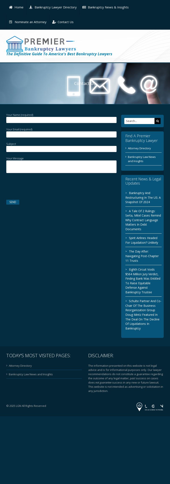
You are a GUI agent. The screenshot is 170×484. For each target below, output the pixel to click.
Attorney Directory (138, 148)
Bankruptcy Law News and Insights (31, 374)
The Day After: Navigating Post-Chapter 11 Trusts (140, 255)
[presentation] (38, 185)
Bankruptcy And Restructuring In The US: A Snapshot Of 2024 (142, 197)
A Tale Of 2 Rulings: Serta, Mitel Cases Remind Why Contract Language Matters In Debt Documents (142, 220)
